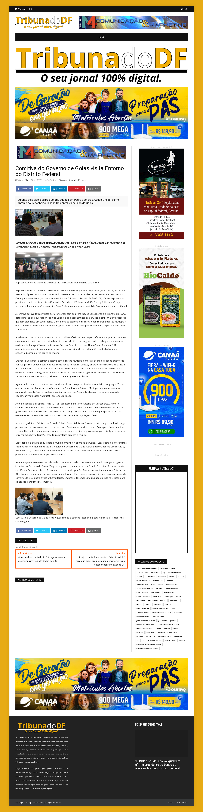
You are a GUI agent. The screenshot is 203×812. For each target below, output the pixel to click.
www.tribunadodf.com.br (74, 180)
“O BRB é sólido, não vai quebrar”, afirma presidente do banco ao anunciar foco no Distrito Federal (158, 764)
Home (170, 802)
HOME (101, 37)
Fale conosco (182, 802)
